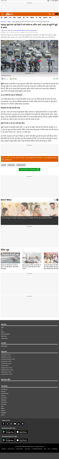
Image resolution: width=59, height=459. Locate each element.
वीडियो (5, 17)
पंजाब (2, 406)
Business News (5, 365)
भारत (10, 17)
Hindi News (3, 21)
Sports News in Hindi (6, 361)
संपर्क (2, 327)
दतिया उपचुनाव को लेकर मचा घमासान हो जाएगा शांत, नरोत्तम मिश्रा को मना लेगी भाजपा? (31, 256)
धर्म (36, 17)
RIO (49, 448)
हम (1, 329)
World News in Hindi (6, 357)
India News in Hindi (5, 355)
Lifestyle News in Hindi (6, 374)
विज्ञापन (2, 332)
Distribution (54, 448)
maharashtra (11, 165)
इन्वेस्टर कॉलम (4, 336)
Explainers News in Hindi (7, 369)
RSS (45, 448)
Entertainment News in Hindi (8, 359)
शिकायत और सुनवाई (5, 334)
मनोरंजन (19, 17)
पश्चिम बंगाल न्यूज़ (4, 393)
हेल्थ (50, 17)
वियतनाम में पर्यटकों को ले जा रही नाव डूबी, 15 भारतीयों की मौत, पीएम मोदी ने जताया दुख (10, 256)
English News (4, 338)
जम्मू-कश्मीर (3, 412)
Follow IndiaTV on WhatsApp (29, 169)
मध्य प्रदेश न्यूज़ (4, 397)
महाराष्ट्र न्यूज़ (3, 400)
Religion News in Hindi (6, 367)
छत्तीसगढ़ (3, 410)
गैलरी (40, 17)
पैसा (27, 17)
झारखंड (2, 415)
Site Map (4, 448)
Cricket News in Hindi (6, 363)
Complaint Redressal (37, 448)
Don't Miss (6, 200)
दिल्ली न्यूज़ (3, 391)
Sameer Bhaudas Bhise (19, 30)
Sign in (56, 0)
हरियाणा (2, 408)
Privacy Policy (19, 448)
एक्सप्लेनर (45, 17)
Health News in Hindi (6, 372)
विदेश (14, 17)
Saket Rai (10, 30)
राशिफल (32, 17)
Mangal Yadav (33, 30)
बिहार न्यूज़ (3, 395)
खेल (24, 17)
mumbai (4, 165)
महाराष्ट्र (9, 21)
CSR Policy (27, 448)
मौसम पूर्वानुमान (4, 346)
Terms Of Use (11, 448)
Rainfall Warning (21, 165)
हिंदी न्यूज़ (9, 158)
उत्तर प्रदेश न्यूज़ (4, 389)
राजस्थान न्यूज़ (4, 402)
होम (1, 17)
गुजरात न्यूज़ (3, 404)
